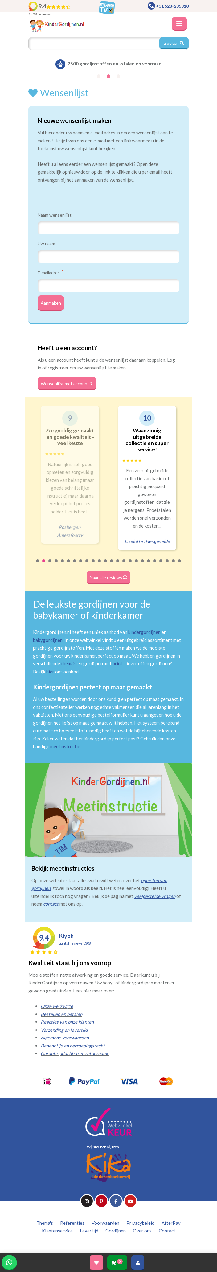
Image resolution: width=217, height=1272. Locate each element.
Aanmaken (51, 302)
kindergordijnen (144, 632)
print (117, 663)
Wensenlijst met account (67, 383)
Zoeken (174, 43)
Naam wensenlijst (55, 214)
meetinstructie (65, 746)
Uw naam (46, 243)
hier (50, 671)
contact (51, 904)
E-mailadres (50, 272)
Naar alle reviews (108, 577)
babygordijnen (48, 640)
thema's (68, 663)
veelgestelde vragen (154, 896)
